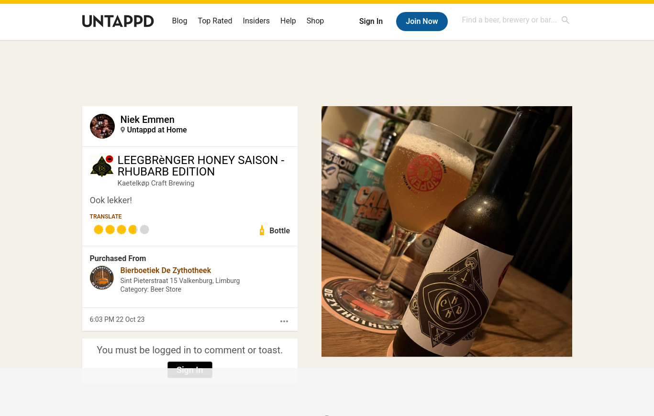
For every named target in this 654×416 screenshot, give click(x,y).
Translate (106, 216)
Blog (180, 20)
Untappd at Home (157, 129)
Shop (315, 20)
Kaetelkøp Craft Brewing (156, 183)
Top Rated (215, 20)
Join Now (422, 21)
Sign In (371, 21)
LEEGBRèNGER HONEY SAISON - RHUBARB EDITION (201, 165)
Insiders (256, 20)
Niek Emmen (148, 119)
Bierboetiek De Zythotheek (166, 270)
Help (288, 20)
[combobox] (516, 19)
